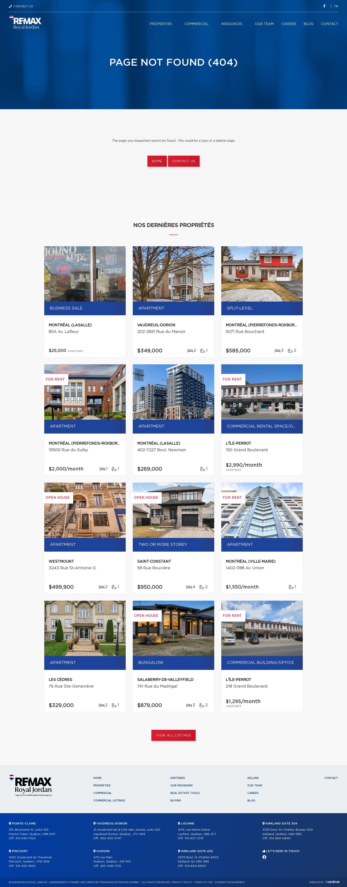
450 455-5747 (111, 838)
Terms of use (203, 882)
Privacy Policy (182, 882)
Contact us (183, 161)
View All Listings (173, 735)
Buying (175, 800)
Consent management (230, 882)
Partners (177, 778)
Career (288, 24)
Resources (231, 24)
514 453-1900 (25, 866)
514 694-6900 (195, 866)
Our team (264, 24)
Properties (161, 24)
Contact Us (23, 6)
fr (336, 6)
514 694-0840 (280, 838)
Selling (253, 778)
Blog (308, 24)
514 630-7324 (25, 838)
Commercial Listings (109, 800)
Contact (329, 24)
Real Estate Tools (185, 793)
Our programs (181, 785)
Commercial (197, 24)
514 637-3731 (194, 838)
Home (157, 161)
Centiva (332, 881)
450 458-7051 (110, 866)
